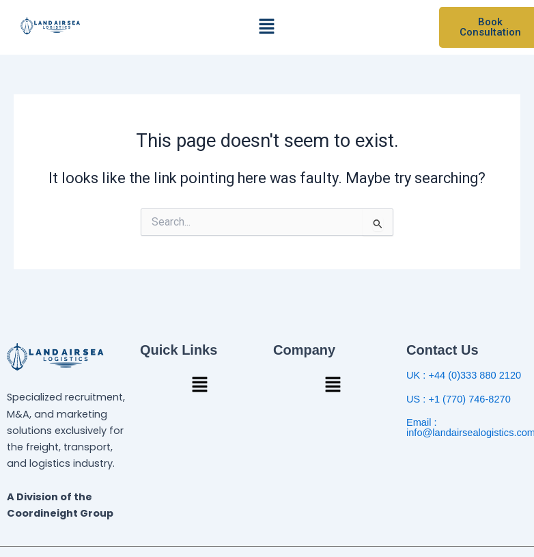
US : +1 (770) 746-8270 (458, 399)
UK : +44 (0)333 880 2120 (463, 375)
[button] (266, 27)
